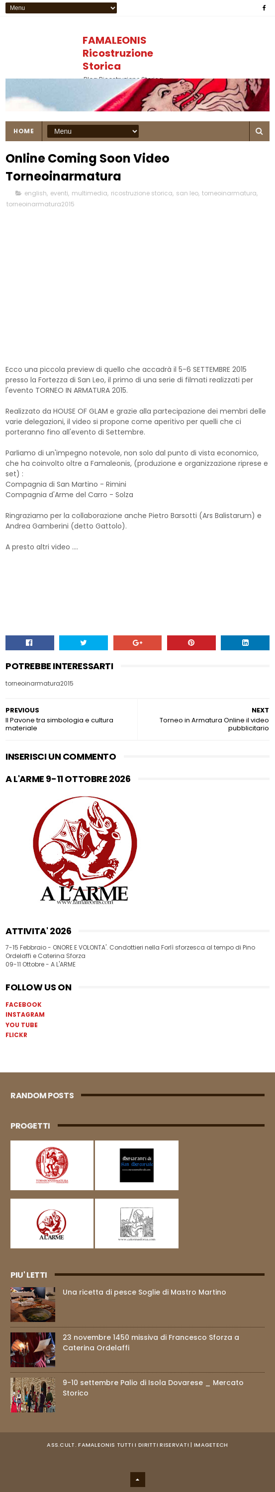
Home (23, 131)
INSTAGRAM (25, 1014)
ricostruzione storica (142, 193)
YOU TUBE (21, 1025)
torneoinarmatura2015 (40, 204)
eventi (59, 193)
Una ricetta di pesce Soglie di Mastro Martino (144, 1292)
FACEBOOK (23, 1004)
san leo (187, 193)
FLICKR (16, 1035)
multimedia (89, 193)
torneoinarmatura (229, 193)
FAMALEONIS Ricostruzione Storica (118, 53)
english (35, 193)
